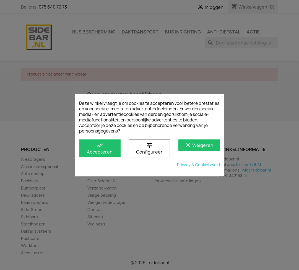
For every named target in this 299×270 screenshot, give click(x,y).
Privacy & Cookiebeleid (198, 164)
